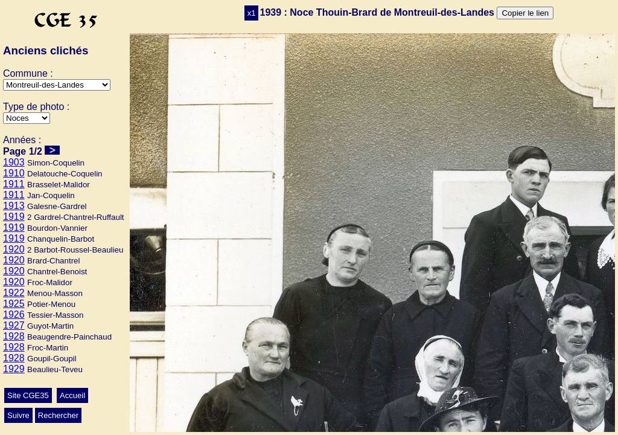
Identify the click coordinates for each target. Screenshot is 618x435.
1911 (14, 184)
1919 (14, 216)
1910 (14, 173)
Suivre (18, 415)
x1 (251, 13)
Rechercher (58, 415)
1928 (14, 336)
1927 (14, 325)
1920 (14, 249)
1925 (14, 303)
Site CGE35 (28, 395)
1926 (14, 314)
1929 (14, 369)
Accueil (72, 395)
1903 (14, 162)
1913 (14, 206)
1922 (14, 293)
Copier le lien (525, 13)
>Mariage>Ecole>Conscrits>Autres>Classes (26, 118)
